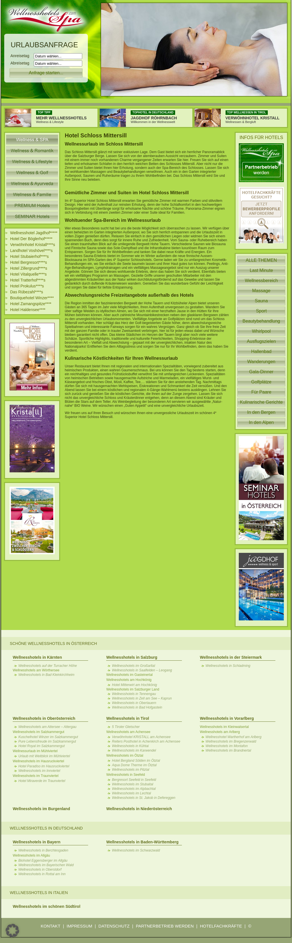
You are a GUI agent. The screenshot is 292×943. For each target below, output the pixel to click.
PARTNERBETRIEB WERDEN (164, 926)
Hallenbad (261, 351)
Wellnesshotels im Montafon (227, 746)
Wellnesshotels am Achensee (128, 732)
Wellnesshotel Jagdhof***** (33, 233)
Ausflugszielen (261, 341)
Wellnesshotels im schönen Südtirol (46, 906)
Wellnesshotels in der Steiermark (231, 657)
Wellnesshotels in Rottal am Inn (42, 874)
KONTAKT (51, 926)
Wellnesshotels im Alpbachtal (133, 789)
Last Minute (261, 270)
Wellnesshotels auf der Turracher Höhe (47, 666)
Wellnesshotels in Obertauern (134, 703)
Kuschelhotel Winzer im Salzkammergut (48, 737)
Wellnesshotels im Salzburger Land (132, 689)
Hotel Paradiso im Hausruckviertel (43, 766)
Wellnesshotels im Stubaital (132, 784)
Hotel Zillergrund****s (28, 268)
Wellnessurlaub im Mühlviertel (35, 751)
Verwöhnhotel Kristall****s (32, 244)
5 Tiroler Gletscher (126, 727)
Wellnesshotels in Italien (39, 892)
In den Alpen (261, 422)
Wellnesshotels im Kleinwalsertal (224, 727)
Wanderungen (261, 361)
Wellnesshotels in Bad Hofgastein (137, 707)
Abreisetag (21, 63)
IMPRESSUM (79, 926)
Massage (261, 290)
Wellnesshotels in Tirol (127, 718)
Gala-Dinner (261, 371)
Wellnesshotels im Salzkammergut (38, 732)
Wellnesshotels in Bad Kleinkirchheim (46, 675)
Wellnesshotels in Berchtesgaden (43, 850)
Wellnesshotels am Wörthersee (36, 670)
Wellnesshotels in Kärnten (37, 657)
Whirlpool (261, 331)
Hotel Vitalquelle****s (28, 274)
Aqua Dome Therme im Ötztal (134, 765)
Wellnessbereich (261, 280)
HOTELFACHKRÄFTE (221, 926)
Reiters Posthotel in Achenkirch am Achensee (146, 741)
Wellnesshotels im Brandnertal (228, 750)
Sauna (261, 300)
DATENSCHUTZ (114, 926)
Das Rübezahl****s (26, 292)
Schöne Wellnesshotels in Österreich (53, 643)
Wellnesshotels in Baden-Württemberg (142, 842)
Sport (261, 311)
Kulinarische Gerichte (261, 402)
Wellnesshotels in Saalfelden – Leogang (142, 670)
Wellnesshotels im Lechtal (131, 793)
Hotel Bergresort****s (28, 262)
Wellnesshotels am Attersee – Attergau (47, 727)
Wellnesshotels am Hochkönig (128, 680)
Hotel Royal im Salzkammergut (41, 746)
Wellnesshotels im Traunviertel (36, 776)
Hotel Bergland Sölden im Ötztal (136, 761)
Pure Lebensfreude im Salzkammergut (47, 741)
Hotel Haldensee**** (27, 309)
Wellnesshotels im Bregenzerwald (231, 741)
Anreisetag (21, 55)
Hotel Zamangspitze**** (30, 303)
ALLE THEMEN (261, 260)
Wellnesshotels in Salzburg (131, 657)
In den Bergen (261, 412)
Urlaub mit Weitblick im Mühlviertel (44, 756)
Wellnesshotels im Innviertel (39, 771)
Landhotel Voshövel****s (31, 250)
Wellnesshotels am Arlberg (220, 732)
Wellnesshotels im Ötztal (124, 755)
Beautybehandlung (261, 321)
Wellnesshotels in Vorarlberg (227, 718)
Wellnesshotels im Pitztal (130, 770)
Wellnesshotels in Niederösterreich (139, 808)
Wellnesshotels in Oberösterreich (44, 718)
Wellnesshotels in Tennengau (134, 694)
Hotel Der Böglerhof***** (31, 238)
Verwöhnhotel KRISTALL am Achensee (141, 737)
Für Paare (261, 392)
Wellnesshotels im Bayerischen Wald (45, 865)
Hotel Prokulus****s (27, 286)
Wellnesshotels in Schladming (228, 666)
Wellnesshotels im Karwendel (134, 750)
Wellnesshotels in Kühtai (130, 746)
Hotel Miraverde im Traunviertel (41, 781)
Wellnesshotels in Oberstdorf (39, 870)
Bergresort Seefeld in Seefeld (134, 780)
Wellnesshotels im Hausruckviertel (38, 761)
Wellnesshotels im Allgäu (31, 855)
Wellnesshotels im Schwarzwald (136, 850)
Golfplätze (261, 381)
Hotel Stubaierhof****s (29, 256)
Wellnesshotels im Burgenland (41, 808)
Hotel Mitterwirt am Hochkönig (134, 685)
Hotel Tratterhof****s (27, 280)
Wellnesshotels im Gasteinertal (129, 675)
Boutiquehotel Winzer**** (32, 298)
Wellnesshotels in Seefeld (125, 775)
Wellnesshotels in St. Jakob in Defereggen (143, 798)
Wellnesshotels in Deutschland (46, 828)
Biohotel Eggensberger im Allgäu (42, 860)
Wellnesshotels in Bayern (36, 842)
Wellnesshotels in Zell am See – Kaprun (142, 698)
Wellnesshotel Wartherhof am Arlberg (234, 737)
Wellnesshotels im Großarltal (133, 666)
